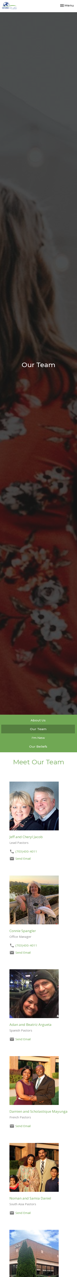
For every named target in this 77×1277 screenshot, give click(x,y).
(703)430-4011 (26, 851)
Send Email (23, 858)
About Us (38, 720)
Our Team (38, 729)
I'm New (38, 738)
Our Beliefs (38, 746)
